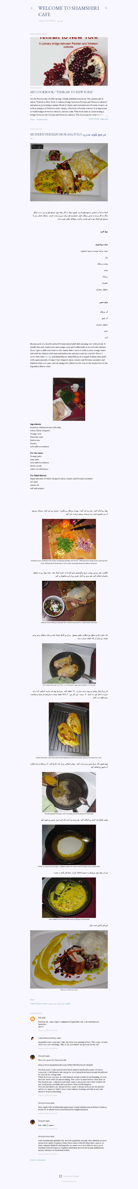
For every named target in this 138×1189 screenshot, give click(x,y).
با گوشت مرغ (66, 1004)
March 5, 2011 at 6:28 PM (47, 1048)
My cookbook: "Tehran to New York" (61, 92)
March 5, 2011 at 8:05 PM (47, 1095)
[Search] (106, 7)
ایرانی (50, 1004)
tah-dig (48, 356)
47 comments (42, 119)
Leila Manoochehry (47, 1038)
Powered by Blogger (69, 1176)
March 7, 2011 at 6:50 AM (47, 1129)
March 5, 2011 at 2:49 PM (47, 1030)
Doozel (41, 1056)
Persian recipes (41, 1004)
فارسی (59, 21)
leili (39, 1018)
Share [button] (32, 119)
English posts (46, 21)
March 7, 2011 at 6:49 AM (47, 1113)
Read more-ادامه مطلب (98, 119)
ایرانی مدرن (57, 1004)
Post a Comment (38, 1160)
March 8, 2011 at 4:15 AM (47, 1154)
